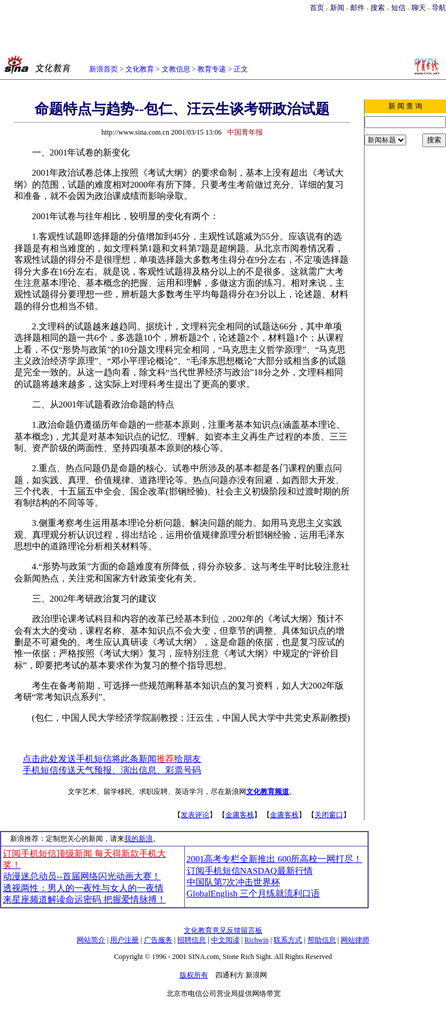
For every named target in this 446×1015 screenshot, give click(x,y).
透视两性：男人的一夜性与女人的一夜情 (83, 888)
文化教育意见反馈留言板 (223, 930)
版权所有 (194, 975)
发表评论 (195, 815)
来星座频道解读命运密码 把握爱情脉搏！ (84, 899)
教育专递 (211, 69)
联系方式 (288, 940)
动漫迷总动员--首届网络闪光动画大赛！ (82, 876)
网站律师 (355, 940)
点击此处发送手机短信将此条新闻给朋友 (112, 759)
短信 (398, 8)
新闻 (337, 8)
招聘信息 (191, 940)
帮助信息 (321, 940)
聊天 (419, 8)
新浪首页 (103, 69)
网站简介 (91, 940)
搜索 (378, 8)
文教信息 (176, 69)
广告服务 (158, 940)
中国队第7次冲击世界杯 (233, 882)
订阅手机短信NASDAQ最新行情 (250, 871)
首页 (317, 8)
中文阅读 (225, 940)
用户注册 (124, 940)
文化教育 (139, 69)
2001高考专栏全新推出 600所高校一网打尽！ (275, 859)
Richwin (256, 940)
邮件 (357, 8)
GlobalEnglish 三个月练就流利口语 (254, 893)
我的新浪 (138, 839)
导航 (439, 8)
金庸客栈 (239, 815)
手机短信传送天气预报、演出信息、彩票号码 (112, 770)
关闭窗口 (329, 815)
